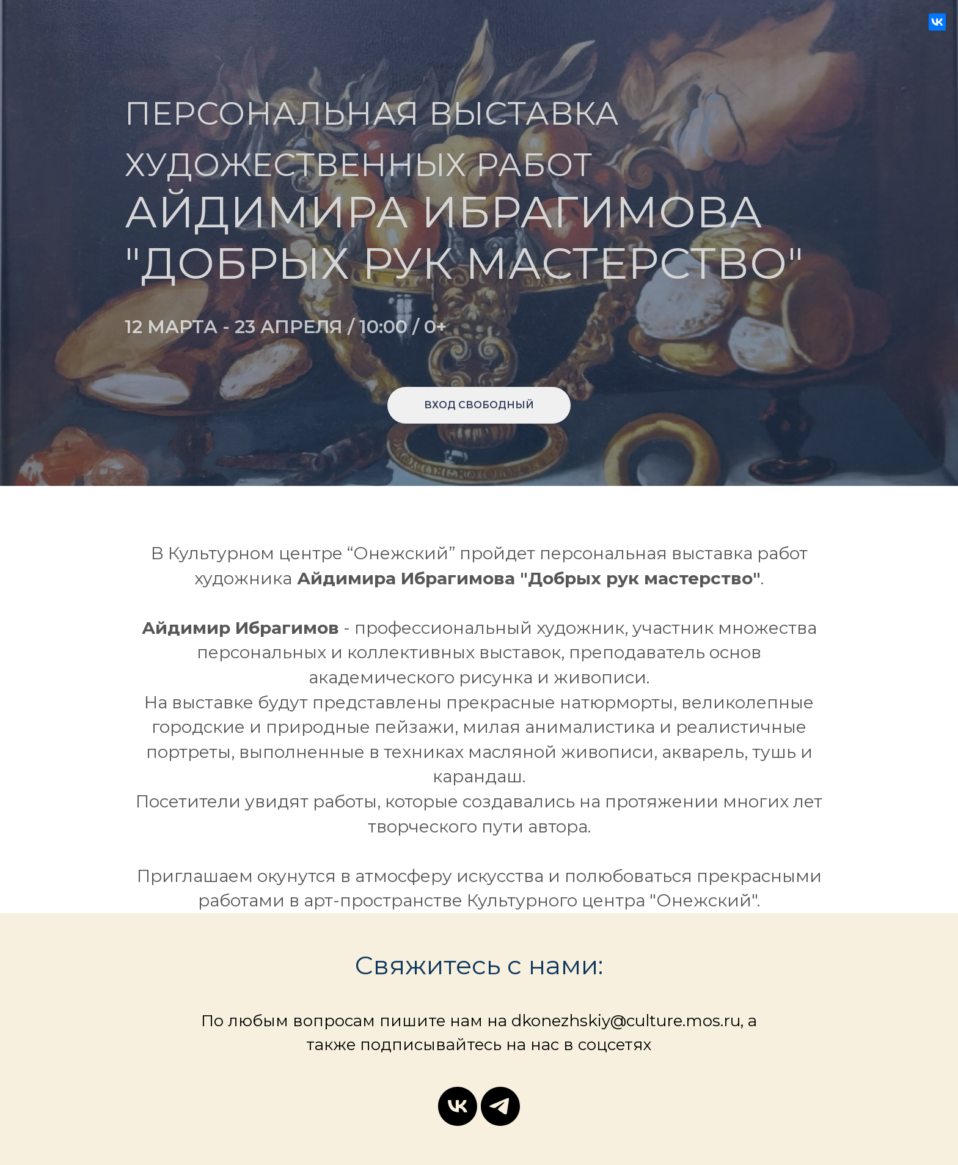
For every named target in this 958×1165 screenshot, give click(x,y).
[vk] (457, 1106)
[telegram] (500, 1106)
